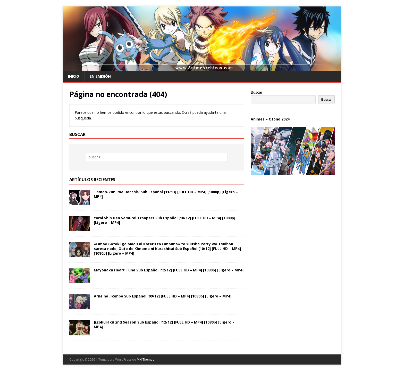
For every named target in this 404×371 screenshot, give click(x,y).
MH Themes (145, 359)
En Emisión (100, 76)
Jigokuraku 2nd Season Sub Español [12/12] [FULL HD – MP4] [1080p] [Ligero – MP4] (164, 324)
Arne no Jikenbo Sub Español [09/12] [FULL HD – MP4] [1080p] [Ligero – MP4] (162, 296)
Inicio (73, 76)
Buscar (256, 92)
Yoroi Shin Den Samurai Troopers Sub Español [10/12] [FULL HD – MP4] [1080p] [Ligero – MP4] (164, 220)
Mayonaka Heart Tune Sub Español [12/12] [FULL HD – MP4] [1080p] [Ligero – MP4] (168, 270)
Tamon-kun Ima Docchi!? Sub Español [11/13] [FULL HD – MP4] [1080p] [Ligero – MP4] (166, 194)
